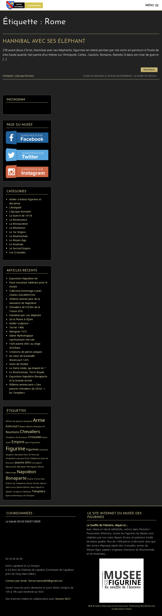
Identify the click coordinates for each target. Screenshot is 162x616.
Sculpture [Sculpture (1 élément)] (17, 491)
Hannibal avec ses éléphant (44, 41)
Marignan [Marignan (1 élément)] (21, 466)
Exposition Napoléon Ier (23, 278)
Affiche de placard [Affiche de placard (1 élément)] (14, 421)
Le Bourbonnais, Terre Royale (26, 372)
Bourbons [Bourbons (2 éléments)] (12, 432)
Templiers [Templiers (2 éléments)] (38, 491)
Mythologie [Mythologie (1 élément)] (11, 472)
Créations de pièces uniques (25, 351)
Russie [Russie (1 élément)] (36, 483)
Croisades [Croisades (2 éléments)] (35, 437)
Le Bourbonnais (18, 236)
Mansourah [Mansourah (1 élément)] (11, 466)
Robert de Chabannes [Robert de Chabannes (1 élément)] (16, 483)
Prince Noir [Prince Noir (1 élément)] (39, 479)
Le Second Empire (19, 248)
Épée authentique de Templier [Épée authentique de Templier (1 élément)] (20, 495)
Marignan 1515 (18, 331)
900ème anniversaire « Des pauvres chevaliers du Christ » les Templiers (27, 388)
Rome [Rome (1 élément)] (30, 483)
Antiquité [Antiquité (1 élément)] (28, 421)
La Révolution (17, 227)
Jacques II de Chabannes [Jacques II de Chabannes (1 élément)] (29, 458)
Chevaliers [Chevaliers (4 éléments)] (30, 431)
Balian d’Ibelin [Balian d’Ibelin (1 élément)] (26, 426)
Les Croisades (17, 252)
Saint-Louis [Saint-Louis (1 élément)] (11, 487)
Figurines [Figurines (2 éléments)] (32, 449)
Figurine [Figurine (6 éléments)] (15, 448)
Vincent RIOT (63, 598)
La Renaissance (18, 219)
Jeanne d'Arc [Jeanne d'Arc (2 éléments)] (23, 462)
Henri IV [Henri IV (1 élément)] (27, 454)
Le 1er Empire (17, 232)
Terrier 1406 (16, 327)
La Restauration (18, 223)
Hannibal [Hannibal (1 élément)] (18, 454)
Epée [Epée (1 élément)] (27, 442)
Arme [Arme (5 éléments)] (39, 420)
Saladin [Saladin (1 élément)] (9, 491)
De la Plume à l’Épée (21, 319)
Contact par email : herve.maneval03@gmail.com (33, 580)
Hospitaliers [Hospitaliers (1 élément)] (11, 458)
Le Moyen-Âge (17, 240)
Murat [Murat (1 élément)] (41, 466)
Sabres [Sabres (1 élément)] (43, 483)
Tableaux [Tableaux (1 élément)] (27, 491)
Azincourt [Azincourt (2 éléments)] (12, 426)
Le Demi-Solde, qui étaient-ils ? (27, 368)
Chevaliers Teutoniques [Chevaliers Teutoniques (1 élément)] (16, 437)
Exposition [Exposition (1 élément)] (35, 442)
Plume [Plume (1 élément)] (30, 479)
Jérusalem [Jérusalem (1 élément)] (37, 463)
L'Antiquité (8, 75)
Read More (149, 69)
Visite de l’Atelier (19, 364)
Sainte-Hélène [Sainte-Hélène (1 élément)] (23, 487)
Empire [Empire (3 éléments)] (18, 441)
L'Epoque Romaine (24, 75)
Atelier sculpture (19, 323)
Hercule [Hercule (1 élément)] (35, 454)
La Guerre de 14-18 (20, 215)
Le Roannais (16, 244)
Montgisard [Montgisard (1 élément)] (32, 466)
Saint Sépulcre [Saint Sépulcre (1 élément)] (37, 487)
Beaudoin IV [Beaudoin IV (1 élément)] (39, 426)
